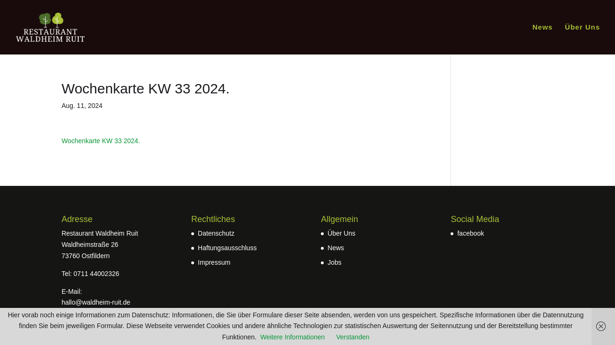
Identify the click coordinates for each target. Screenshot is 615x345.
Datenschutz (216, 233)
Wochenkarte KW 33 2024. (101, 141)
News (542, 27)
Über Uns (582, 27)
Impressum (214, 262)
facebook (470, 233)
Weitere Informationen (292, 337)
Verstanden (352, 337)
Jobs (334, 262)
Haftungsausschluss (227, 248)
